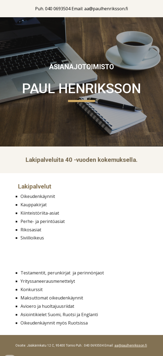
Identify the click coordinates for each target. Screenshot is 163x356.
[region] (81, 8)
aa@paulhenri (124, 345)
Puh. (79, 345)
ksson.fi (141, 345)
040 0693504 (94, 345)
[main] (81, 67)
